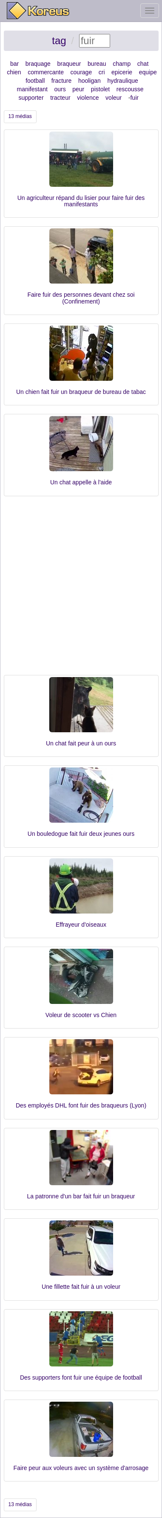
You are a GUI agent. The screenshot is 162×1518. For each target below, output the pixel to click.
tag (59, 40)
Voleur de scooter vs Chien (81, 1015)
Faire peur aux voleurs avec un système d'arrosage (81, 1468)
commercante (46, 72)
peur (78, 89)
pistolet (100, 89)
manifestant (32, 89)
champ (122, 63)
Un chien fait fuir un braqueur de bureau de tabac (81, 391)
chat (142, 63)
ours (59, 89)
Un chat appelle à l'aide (81, 482)
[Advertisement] (81, 590)
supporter (30, 97)
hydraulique (122, 80)
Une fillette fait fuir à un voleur (81, 1286)
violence (88, 97)
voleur (113, 97)
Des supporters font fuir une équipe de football (81, 1377)
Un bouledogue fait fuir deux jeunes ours (81, 833)
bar (14, 63)
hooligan (89, 80)
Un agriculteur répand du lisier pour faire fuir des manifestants (81, 201)
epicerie (121, 72)
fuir (134, 97)
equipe (148, 72)
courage (81, 72)
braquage (38, 63)
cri (102, 72)
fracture (61, 80)
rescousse (130, 89)
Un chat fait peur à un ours (81, 743)
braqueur (69, 63)
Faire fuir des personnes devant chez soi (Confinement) (80, 297)
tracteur (60, 97)
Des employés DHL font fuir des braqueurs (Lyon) (81, 1105)
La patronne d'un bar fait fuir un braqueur (81, 1196)
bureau (97, 63)
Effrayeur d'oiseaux (81, 924)
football (35, 80)
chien (14, 72)
